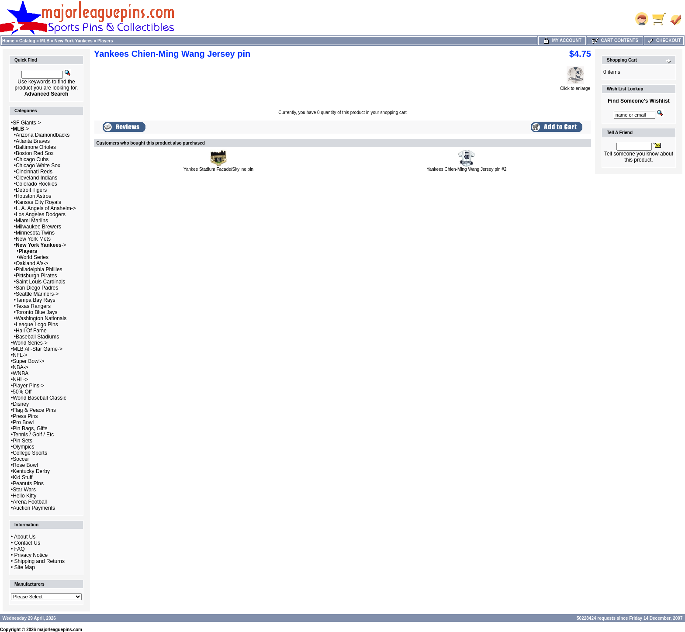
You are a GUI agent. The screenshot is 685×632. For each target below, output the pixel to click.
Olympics (23, 447)
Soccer (21, 459)
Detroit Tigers (31, 190)
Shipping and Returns (39, 561)
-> (21, 129)
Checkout (664, 40)
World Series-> (30, 343)
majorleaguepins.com (59, 629)
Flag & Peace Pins (34, 410)
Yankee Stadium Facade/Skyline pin (218, 169)
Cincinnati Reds (34, 172)
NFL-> (20, 355)
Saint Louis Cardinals (40, 282)
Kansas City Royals (38, 202)
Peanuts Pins (28, 483)
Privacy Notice (31, 555)
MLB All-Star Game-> (37, 349)
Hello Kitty (24, 496)
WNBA (20, 373)
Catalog (27, 40)
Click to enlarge (575, 86)
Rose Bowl (25, 465)
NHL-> (20, 379)
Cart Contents (615, 40)
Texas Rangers (33, 306)
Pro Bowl (23, 422)
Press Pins (25, 416)
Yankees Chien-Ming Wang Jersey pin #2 (467, 169)
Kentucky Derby (31, 471)
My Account (562, 40)
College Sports (30, 453)
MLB (45, 40)
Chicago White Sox (38, 165)
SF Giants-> (27, 123)
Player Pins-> (28, 386)
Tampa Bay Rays (35, 300)
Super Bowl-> (28, 361)
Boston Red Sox (35, 153)
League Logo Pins (37, 324)
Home (8, 40)
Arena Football (30, 502)
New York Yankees (74, 40)
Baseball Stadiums (37, 337)
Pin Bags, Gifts (30, 428)
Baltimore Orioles (36, 147)
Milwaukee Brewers (38, 227)
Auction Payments (34, 508)
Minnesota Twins (35, 233)
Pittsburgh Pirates (36, 276)
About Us (24, 537)
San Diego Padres (37, 288)
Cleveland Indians (36, 178)
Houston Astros (33, 196)
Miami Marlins (32, 221)
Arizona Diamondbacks (42, 135)
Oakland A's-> (32, 263)
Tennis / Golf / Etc (33, 435)
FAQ (19, 549)
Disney (21, 404)
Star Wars (24, 490)
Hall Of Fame (31, 331)
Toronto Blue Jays (36, 312)
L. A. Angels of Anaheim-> (46, 208)
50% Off (22, 392)
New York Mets (33, 239)
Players (105, 40)
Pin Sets (22, 441)
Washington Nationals (41, 318)
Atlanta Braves (33, 141)
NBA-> (20, 367)
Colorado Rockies (36, 184)
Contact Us (27, 543)
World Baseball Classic (39, 398)
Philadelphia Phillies (39, 269)
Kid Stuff (22, 477)
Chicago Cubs (32, 159)
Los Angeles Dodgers (41, 214)
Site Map (24, 567)
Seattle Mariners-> (37, 294)
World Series (33, 257)
